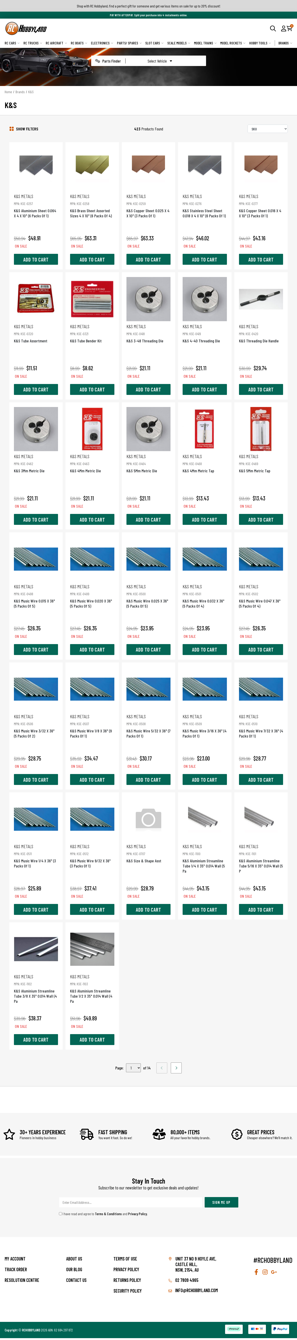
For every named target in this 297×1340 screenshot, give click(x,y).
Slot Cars (154, 43)
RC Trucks (32, 43)
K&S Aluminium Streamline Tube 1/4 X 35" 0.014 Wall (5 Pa (206, 860)
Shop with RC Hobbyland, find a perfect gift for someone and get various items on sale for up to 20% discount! (148, 6)
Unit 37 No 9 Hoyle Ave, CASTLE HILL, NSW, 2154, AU (195, 1266)
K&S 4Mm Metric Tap (206, 461)
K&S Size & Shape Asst (148, 854)
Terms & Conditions (108, 1215)
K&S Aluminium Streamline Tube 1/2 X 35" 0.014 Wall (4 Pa (91, 991)
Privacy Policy (137, 1215)
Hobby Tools (260, 43)
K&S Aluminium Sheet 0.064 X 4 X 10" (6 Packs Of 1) (34, 205)
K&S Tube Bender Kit (91, 330)
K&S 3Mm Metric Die (34, 461)
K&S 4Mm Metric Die (91, 461)
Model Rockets (232, 43)
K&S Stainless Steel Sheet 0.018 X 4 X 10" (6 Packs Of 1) (206, 205)
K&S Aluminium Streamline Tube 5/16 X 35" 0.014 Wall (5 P (263, 860)
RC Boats (79, 43)
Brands (285, 43)
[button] (284, 28)
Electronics (102, 43)
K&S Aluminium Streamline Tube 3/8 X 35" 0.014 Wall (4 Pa (34, 991)
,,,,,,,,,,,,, (133, 1069)
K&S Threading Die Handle (263, 330)
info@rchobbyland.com (193, 1292)
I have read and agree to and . (103, 1215)
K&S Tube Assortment (34, 330)
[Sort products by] (268, 129)
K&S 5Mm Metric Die (148, 461)
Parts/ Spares (129, 43)
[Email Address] (130, 1204)
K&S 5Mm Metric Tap (263, 461)
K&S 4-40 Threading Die (206, 330)
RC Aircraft (56, 43)
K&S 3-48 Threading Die (148, 330)
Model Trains (205, 43)
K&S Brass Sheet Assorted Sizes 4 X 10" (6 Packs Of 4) (91, 205)
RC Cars (12, 43)
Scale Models (178, 43)
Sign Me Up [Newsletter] (221, 1204)
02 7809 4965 (183, 1282)
